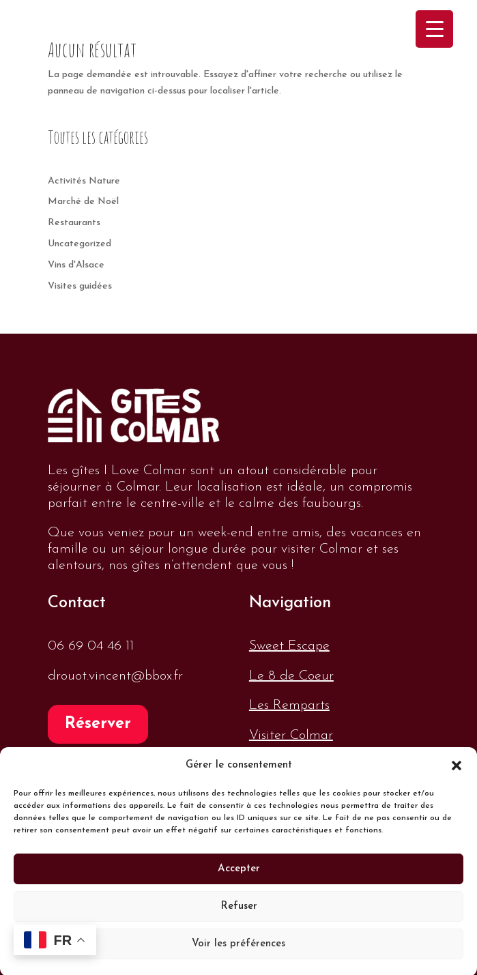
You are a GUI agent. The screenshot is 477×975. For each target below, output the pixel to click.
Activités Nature (84, 181)
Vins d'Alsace (76, 265)
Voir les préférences (238, 954)
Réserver (98, 724)
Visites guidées (80, 286)
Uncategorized (79, 244)
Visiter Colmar (291, 735)
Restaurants (74, 223)
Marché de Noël (83, 202)
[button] (456, 776)
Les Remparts (289, 705)
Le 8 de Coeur (291, 676)
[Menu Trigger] (434, 29)
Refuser (238, 917)
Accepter (239, 879)
